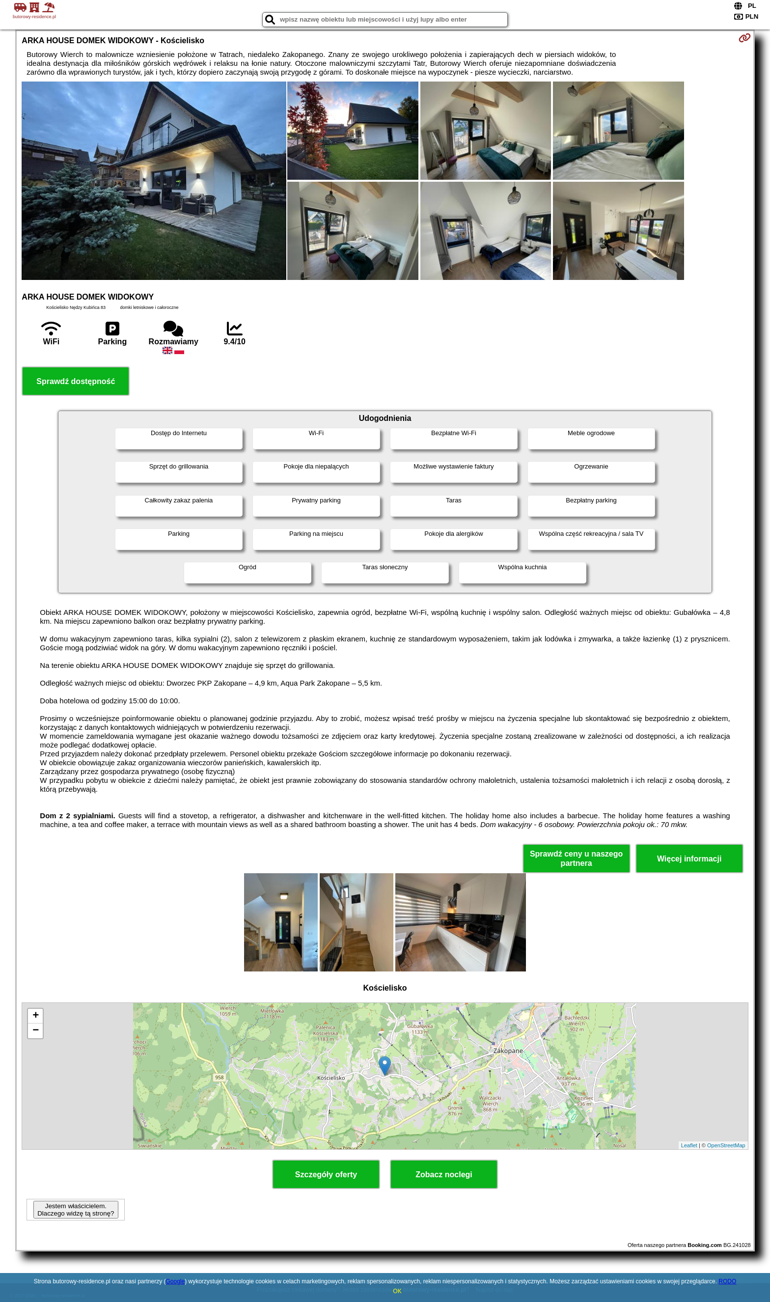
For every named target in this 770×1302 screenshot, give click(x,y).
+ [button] (35, 1016)
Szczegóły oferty (326, 1174)
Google (175, 1281)
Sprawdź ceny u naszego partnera (576, 858)
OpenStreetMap (726, 1145)
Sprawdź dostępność (75, 381)
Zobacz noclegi (443, 1174)
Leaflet (689, 1145)
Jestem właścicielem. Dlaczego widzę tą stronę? (75, 1209)
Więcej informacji (689, 859)
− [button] (35, 1031)
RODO (727, 1281)
